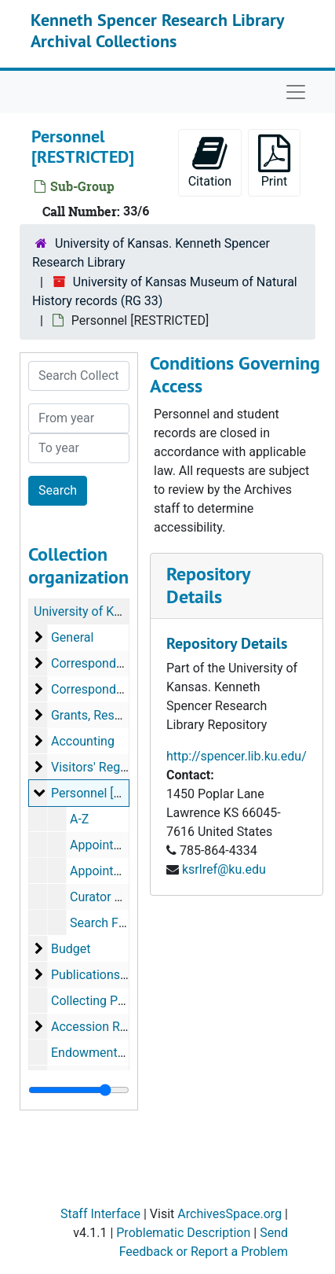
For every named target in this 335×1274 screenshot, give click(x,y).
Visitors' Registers (101, 767)
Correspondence (97, 663)
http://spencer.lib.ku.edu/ (236, 756)
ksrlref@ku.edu (224, 869)
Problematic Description (183, 1232)
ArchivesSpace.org (229, 1213)
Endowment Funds (103, 1052)
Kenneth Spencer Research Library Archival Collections (157, 30)
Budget (71, 948)
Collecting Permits (102, 1000)
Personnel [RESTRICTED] (119, 793)
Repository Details (207, 585)
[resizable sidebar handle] (78, 1090)
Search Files (103, 922)
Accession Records (104, 1026)
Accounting (83, 741)
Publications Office (103, 974)
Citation (209, 161)
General (72, 637)
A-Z (79, 819)
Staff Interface (100, 1213)
